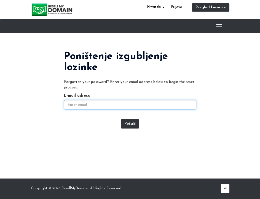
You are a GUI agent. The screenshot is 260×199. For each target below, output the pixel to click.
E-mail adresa (77, 96)
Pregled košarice (210, 7)
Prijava (176, 7)
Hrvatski (156, 7)
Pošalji (130, 124)
